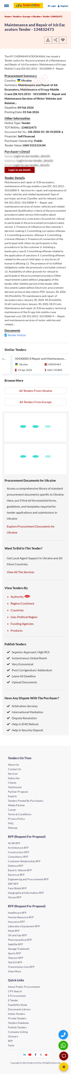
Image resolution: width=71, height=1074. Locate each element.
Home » (9, 16)
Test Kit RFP (15, 962)
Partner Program (18, 791)
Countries (17, 610)
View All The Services (20, 572)
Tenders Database (18, 1022)
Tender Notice (17, 335)
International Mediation (25, 712)
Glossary (13, 1036)
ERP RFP (13, 883)
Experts (12, 796)
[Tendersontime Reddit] (46, 1054)
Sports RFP (14, 953)
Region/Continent (22, 603)
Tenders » (18, 16)
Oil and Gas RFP (17, 935)
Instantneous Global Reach (27, 658)
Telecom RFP (15, 957)
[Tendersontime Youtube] (30, 1054)
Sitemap (12, 827)
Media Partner (16, 805)
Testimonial (15, 787)
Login (52, 6)
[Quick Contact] (63, 1034)
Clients (12, 782)
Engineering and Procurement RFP (28, 879)
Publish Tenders (15, 644)
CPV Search (15, 991)
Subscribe (14, 778)
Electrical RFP (16, 874)
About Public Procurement (24, 986)
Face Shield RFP (17, 888)
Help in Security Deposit (25, 730)
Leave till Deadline (21, 676)
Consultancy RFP (18, 856)
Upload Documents (22, 682)
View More (14, 971)
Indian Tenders (16, 1013)
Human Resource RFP (21, 917)
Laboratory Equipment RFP (24, 926)
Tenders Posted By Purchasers (25, 800)
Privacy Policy (16, 818)
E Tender (13, 1000)
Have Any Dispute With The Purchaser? (32, 698)
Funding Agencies (22, 623)
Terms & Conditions (19, 814)
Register (63, 6)
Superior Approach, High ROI (28, 652)
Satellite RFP (15, 944)
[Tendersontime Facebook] (35, 1054)
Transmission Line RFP (21, 966)
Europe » (27, 16)
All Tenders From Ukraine (35, 390)
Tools (11, 1045)
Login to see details (20, 169)
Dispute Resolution (22, 718)
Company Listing (18, 1031)
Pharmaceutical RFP (20, 939)
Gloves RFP (14, 897)
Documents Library (19, 1009)
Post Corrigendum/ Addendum (29, 670)
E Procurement (17, 995)
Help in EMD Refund (22, 724)
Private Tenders (17, 1018)
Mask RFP (14, 930)
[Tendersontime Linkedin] (25, 1054)
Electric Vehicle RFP (20, 870)
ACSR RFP (14, 843)
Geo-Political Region (24, 617)
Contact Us (14, 769)
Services (13, 773)
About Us (13, 764)
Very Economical (20, 664)
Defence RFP (15, 865)
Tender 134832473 (52, 16)
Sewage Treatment (18, 948)
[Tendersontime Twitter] (41, 1054)
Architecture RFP (18, 847)
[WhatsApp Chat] (63, 1045)
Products (17, 630)
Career (12, 809)
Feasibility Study (17, 1004)
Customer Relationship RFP (24, 861)
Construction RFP (18, 852)
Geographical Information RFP (26, 892)
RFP (10, 1040)
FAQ (10, 823)
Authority (20, 596)
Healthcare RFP (17, 912)
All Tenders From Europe (35, 402)
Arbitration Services (22, 706)
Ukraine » (37, 16)
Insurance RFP (16, 921)
